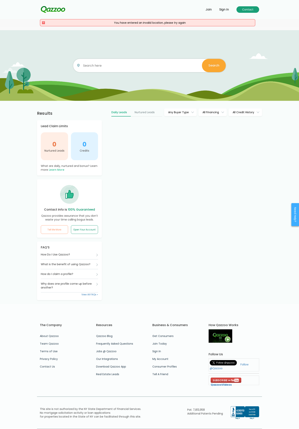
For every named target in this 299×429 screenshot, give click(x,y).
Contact (247, 9)
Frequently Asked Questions (114, 344)
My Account (160, 359)
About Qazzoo (49, 336)
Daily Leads (119, 112)
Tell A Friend (160, 374)
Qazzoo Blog (104, 336)
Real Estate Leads (107, 374)
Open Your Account (84, 229)
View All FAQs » (89, 294)
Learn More (56, 170)
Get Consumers (163, 336)
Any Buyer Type (178, 112)
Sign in (224, 9)
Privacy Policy (49, 359)
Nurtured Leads (54, 151)
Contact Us (47, 366)
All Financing (211, 112)
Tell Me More (54, 229)
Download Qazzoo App (111, 366)
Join (209, 9)
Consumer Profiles (164, 366)
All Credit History (243, 112)
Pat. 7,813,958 (196, 410)
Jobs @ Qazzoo (106, 351)
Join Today (159, 344)
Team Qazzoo (49, 344)
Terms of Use (49, 351)
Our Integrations (107, 359)
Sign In (156, 351)
